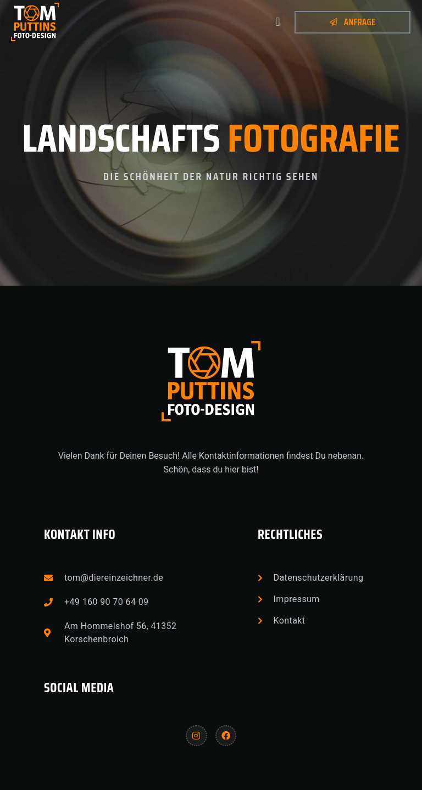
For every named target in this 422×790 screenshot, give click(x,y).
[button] (278, 22)
